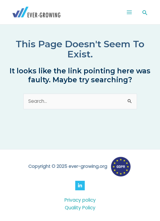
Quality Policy (80, 207)
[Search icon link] (145, 13)
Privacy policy (80, 200)
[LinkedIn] (80, 185)
